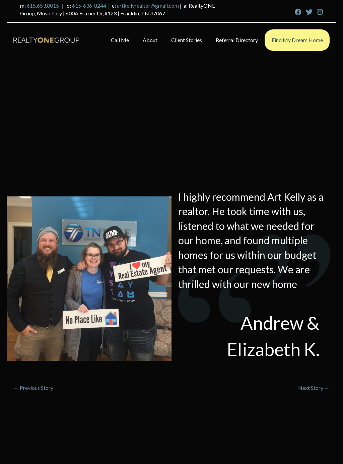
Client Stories (186, 40)
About (150, 40)
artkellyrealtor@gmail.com (148, 5)
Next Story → (314, 387)
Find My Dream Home (297, 40)
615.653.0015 (43, 5)
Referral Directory (237, 40)
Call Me (120, 40)
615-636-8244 (89, 5)
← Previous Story (33, 387)
